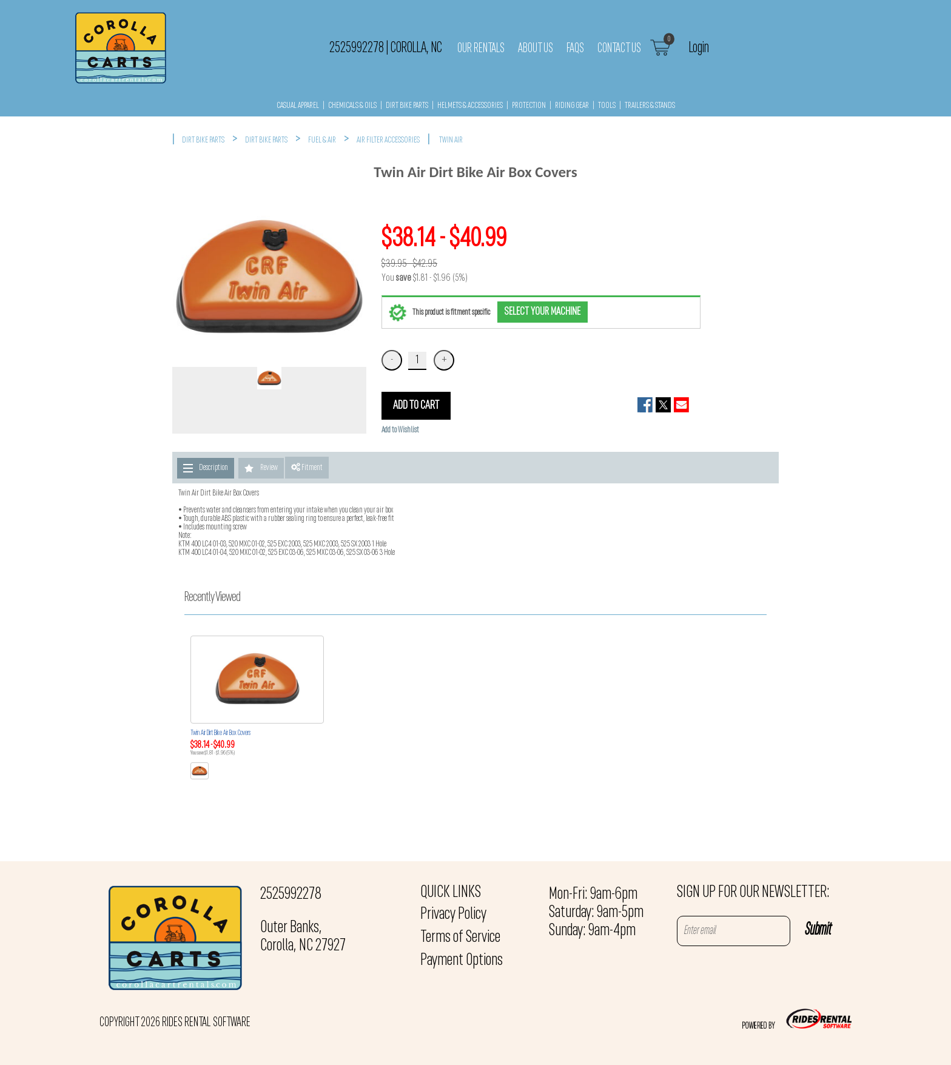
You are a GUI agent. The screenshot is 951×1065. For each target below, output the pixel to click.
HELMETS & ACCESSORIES (470, 105)
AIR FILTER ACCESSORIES (388, 140)
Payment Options (461, 960)
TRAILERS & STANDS (650, 105)
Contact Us (619, 48)
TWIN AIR (451, 140)
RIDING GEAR (572, 105)
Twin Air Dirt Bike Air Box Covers (220, 733)
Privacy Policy (453, 914)
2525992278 (290, 894)
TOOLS (607, 105)
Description (213, 467)
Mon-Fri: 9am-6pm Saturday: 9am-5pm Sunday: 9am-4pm (596, 912)
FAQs (575, 48)
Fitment (307, 467)
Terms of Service (460, 937)
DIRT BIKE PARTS (407, 105)
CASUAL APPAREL (298, 105)
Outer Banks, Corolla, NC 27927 (303, 937)
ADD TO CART (416, 406)
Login (699, 48)
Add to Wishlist (400, 430)
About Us (535, 48)
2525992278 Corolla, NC (385, 48)
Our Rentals (481, 48)
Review (269, 467)
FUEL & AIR (322, 140)
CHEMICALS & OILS (352, 105)
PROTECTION (529, 105)
